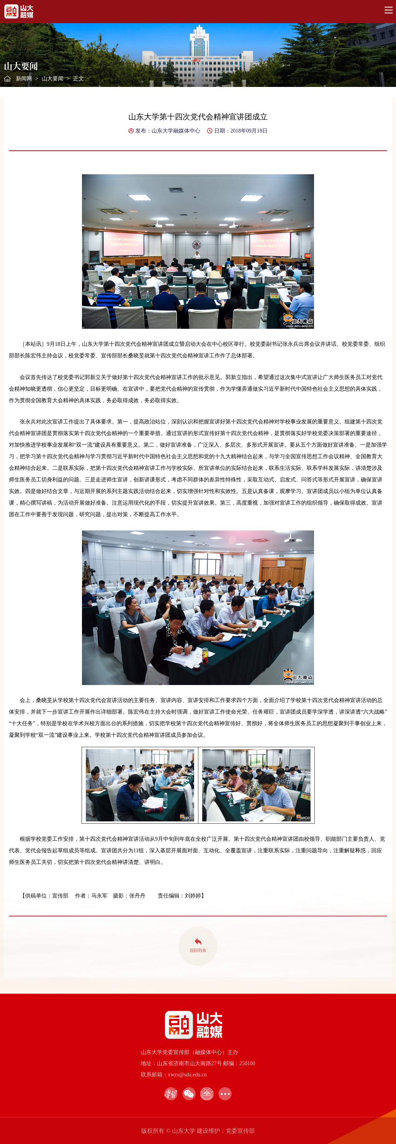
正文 (78, 79)
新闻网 (24, 79)
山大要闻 (52, 79)
